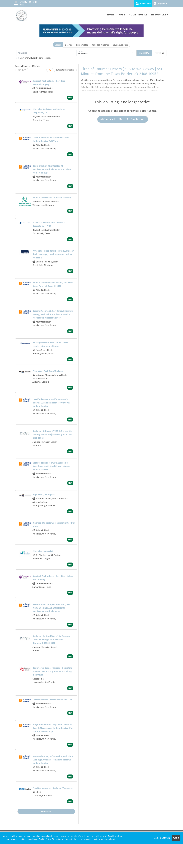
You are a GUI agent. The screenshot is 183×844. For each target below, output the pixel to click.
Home (111, 14)
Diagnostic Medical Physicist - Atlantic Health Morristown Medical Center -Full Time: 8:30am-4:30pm (52, 728)
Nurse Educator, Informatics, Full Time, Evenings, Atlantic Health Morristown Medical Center (52, 759)
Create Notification (65, 70)
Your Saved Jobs (120, 44)
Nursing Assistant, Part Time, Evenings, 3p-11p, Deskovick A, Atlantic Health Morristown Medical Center (52, 314)
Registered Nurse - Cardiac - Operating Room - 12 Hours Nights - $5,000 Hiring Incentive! (52, 671)
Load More (46, 811)
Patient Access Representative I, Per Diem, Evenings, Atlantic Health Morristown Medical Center (51, 608)
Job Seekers (143, 3)
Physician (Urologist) (43, 494)
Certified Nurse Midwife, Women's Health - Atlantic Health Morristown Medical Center (51, 402)
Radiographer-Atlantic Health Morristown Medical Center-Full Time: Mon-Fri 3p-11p (51, 169)
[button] (159, 53)
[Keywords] (46, 53)
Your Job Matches (100, 44)
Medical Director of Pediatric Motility (51, 197)
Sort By (21, 70)
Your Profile (138, 14)
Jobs (122, 14)
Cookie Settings (162, 838)
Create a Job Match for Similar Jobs (123, 119)
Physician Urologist (42, 551)
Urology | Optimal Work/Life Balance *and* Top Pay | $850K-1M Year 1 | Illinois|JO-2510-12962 (51, 639)
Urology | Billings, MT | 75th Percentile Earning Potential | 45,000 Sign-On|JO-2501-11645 (52, 434)
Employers (160, 3)
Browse (68, 44)
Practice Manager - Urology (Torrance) (52, 788)
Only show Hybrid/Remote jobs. (35, 57)
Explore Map (82, 44)
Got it (176, 838)
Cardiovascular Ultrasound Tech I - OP (52, 699)
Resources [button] (158, 14)
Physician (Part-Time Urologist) (48, 370)
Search (58, 44)
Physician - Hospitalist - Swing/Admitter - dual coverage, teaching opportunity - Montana (53, 254)
